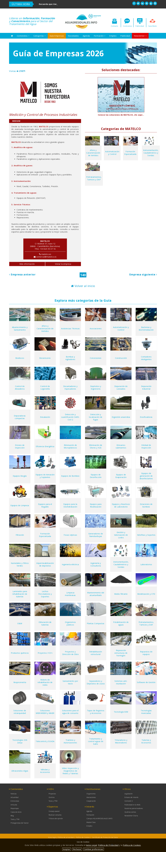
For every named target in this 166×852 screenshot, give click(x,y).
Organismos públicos (70, 623)
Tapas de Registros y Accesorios (95, 711)
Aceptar (66, 849)
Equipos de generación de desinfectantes (146, 476)
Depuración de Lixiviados (121, 387)
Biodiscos (19, 358)
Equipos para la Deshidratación (70, 505)
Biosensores (45, 358)
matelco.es (46, 254)
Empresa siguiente (143, 274)
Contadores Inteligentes (146, 358)
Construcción (121, 358)
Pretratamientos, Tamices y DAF (94, 178)
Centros (52, 797)
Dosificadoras (146, 417)
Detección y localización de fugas (95, 417)
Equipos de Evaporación (121, 475)
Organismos (91, 794)
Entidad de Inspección (146, 446)
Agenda (86, 35)
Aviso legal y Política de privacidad (61, 837)
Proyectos (52, 794)
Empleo (112, 35)
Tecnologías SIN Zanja (19, 741)
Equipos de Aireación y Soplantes (45, 475)
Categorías (39, 35)
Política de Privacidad (108, 845)
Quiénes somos (130, 812)
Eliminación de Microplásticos (70, 446)
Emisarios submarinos (121, 446)
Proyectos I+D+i (45, 653)
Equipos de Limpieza (20, 505)
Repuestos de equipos (146, 652)
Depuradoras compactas (20, 417)
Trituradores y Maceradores (121, 741)
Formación (100, 35)
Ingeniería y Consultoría (96, 564)
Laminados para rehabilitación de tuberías (19, 594)
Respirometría (19, 682)
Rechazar (77, 849)
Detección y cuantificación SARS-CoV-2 (70, 417)
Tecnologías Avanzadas (146, 711)
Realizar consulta (55, 815)
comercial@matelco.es (46, 257)
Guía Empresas (57, 35)
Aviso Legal (91, 845)
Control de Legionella (45, 387)
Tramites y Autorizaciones (70, 741)
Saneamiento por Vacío (70, 682)
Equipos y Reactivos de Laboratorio (121, 505)
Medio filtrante (121, 594)
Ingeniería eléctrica (70, 564)
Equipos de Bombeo (70, 476)
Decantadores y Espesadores (70, 387)
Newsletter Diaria (131, 816)
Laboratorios (146, 564)
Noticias (13, 794)
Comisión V (129, 801)
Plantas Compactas (95, 623)
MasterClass (91, 822)
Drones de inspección (20, 446)
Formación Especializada (130, 152)
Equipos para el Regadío (45, 505)
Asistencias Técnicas (70, 328)
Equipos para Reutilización (96, 505)
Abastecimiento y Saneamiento (20, 328)
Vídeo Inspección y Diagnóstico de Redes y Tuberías (70, 771)
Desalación (45, 417)
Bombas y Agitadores (70, 358)
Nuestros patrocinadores (134, 808)
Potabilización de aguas (121, 623)
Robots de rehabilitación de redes (45, 682)
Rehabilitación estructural (95, 652)
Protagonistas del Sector (20, 823)
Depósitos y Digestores (95, 387)
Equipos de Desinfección (96, 475)
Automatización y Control (112, 152)
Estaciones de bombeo (146, 505)
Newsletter (140, 35)
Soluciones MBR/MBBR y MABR (45, 711)
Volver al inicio (83, 286)
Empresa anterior (22, 274)
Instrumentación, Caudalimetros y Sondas (150, 153)
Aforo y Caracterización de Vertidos (93, 153)
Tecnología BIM (121, 712)
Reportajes (15, 808)
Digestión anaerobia (121, 417)
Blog (12, 816)
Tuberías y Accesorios (146, 741)
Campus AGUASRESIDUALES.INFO (100, 818)
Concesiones (95, 358)
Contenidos (23, 35)
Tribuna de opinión (56, 818)
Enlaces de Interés (131, 797)
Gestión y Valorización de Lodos (121, 535)
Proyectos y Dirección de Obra (70, 652)
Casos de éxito (16, 812)
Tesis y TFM (15, 819)
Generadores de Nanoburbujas (95, 534)
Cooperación (91, 801)
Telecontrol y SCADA (45, 741)
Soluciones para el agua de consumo (70, 711)
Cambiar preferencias (93, 849)
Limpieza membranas (70, 593)
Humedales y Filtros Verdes (20, 564)
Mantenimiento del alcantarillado (95, 593)
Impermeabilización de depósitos (45, 564)
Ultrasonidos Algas (19, 771)
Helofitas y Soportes (146, 535)
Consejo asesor (54, 811)
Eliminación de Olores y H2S (95, 446)
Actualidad (14, 797)
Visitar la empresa (63, 264)
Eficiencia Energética (45, 446)
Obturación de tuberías (45, 623)
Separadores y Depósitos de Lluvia (96, 682)
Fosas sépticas (70, 535)
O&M (19, 623)
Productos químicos (20, 653)
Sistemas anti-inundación (121, 682)
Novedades (73, 35)
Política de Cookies (83, 837)
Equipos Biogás (20, 476)
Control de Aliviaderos (20, 387)
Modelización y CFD (146, 594)
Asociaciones (96, 328)
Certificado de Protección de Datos (105, 837)
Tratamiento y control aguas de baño (95, 741)
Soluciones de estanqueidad (19, 711)
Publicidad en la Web (132, 805)
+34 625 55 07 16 (48, 249)
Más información (27, 264)
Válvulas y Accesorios (45, 770)
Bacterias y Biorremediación (146, 328)
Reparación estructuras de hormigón (121, 653)
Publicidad (125, 35)
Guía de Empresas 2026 (58, 53)
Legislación (129, 794)
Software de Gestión (146, 682)
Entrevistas (15, 801)
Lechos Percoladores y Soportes (45, 594)
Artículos (14, 805)
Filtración (20, 535)
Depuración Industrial (146, 387)
